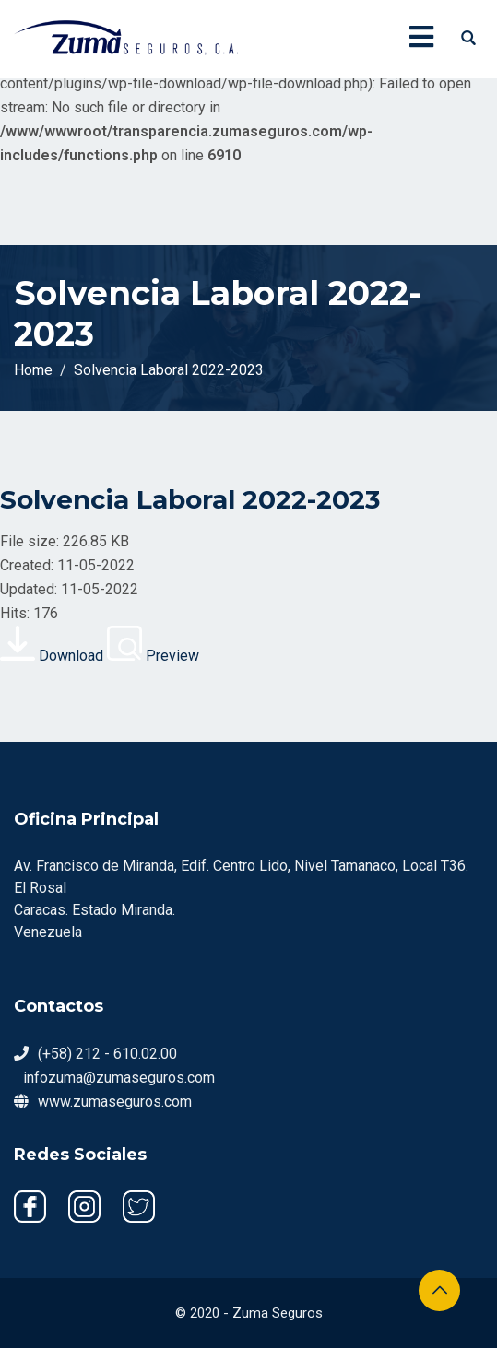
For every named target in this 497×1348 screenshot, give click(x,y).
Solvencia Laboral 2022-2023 (190, 499)
